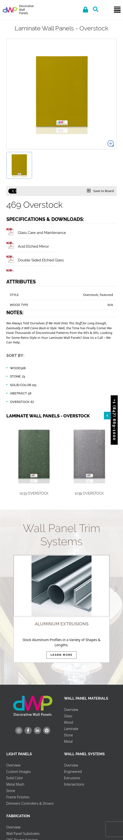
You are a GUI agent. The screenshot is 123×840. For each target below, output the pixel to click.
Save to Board (100, 191)
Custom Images (18, 771)
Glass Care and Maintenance (36, 233)
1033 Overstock (34, 493)
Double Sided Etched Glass (35, 260)
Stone (18, 376)
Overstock (22, 402)
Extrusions (72, 778)
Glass (68, 716)
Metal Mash (15, 784)
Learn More (62, 655)
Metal (68, 741)
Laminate (71, 728)
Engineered (73, 771)
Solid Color (23, 385)
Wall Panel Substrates (23, 833)
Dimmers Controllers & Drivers (30, 803)
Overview (71, 709)
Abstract (21, 393)
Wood (18, 368)
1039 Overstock (89, 493)
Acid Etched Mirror (27, 246)
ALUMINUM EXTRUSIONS (62, 623)
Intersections (74, 784)
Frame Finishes (18, 797)
